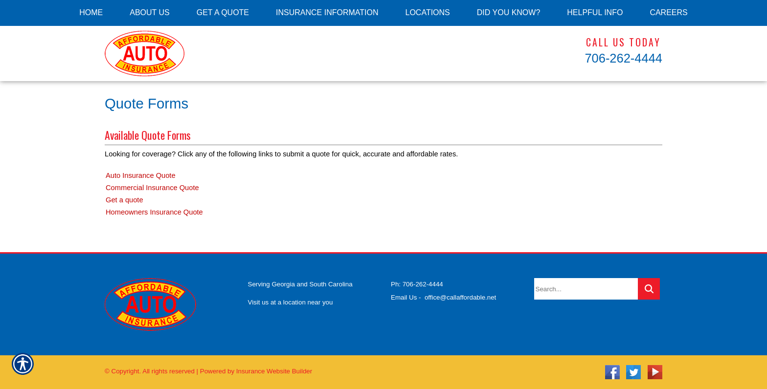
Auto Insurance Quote (141, 175)
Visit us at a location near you (290, 302)
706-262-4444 (623, 58)
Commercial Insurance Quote (152, 188)
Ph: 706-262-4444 (417, 284)
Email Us (404, 297)
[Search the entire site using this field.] (586, 289)
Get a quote (124, 200)
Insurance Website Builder (274, 371)
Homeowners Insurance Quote (154, 212)
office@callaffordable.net (460, 297)
